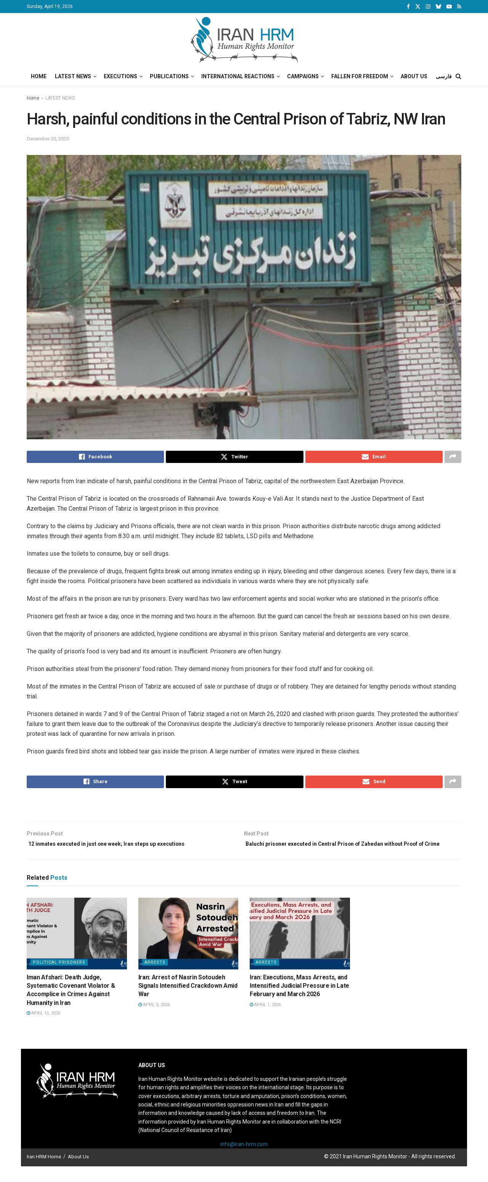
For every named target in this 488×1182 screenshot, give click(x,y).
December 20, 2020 (48, 139)
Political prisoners (59, 977)
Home (39, 76)
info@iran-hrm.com (244, 1159)
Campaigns (303, 76)
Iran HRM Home (44, 1172)
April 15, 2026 (43, 1028)
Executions (120, 76)
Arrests (154, 977)
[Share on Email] (374, 458)
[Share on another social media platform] (453, 458)
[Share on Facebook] (95, 458)
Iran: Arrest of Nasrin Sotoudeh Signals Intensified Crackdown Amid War (188, 1001)
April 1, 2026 (265, 1020)
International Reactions (237, 76)
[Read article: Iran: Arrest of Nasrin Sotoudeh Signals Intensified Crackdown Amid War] (188, 949)
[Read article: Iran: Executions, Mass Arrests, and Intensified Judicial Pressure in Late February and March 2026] (300, 949)
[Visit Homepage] (244, 40)
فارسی (444, 76)
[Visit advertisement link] (244, 810)
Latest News (73, 76)
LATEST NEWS (60, 98)
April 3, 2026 (154, 1020)
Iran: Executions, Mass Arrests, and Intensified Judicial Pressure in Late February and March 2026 (299, 1001)
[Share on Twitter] (234, 458)
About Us (414, 76)
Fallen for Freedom (359, 76)
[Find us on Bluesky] (438, 6)
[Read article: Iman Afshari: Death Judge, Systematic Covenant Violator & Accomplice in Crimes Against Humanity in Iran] (77, 949)
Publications (169, 76)
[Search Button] (458, 76)
